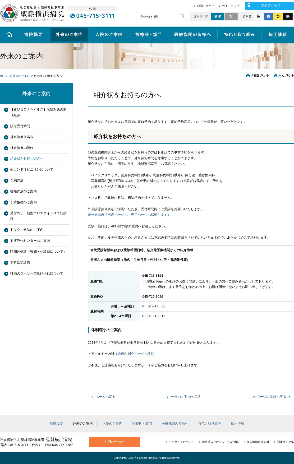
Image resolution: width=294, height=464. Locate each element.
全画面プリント (259, 75)
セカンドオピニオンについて (31, 169)
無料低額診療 (20, 262)
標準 (217, 16)
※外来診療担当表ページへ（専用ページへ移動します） (129, 215)
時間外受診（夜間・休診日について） (38, 251)
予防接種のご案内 (23, 202)
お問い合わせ (205, 6)
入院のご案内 (109, 35)
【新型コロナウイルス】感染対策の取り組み (38, 112)
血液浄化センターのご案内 (30, 240)
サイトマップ (230, 6)
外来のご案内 (69, 35)
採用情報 (278, 35)
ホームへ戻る (105, 397)
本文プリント (283, 75)
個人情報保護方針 (258, 442)
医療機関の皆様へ (192, 35)
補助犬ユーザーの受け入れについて (36, 273)
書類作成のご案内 (23, 191)
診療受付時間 (20, 126)
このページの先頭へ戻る (268, 397)
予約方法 (16, 180)
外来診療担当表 (21, 137)
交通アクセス (271, 5)
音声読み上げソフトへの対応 (220, 442)
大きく (231, 16)
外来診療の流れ (21, 148)
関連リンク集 (285, 442)
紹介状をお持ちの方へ (26, 158)
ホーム (9, 35)
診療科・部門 (148, 35)
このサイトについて (181, 442)
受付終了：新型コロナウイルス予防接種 (38, 216)
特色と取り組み (239, 35)
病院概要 (33, 35)
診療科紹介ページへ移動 (136, 354)
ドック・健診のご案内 (26, 230)
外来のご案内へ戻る (186, 397)
